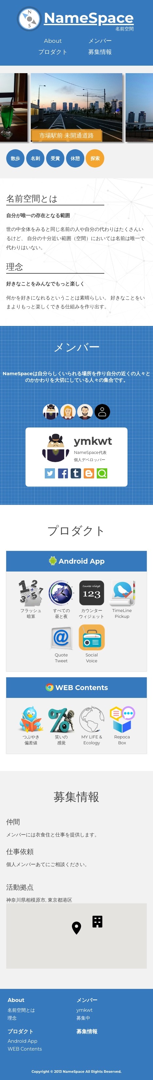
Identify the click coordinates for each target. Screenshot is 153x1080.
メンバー (100, 40)
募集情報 (100, 51)
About (53, 40)
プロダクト (53, 51)
